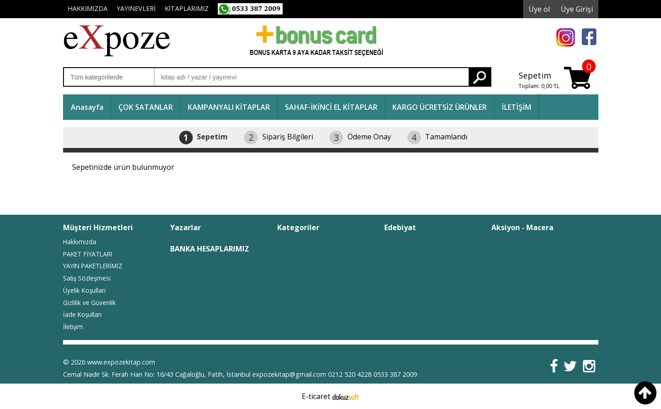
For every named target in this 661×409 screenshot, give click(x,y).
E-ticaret (316, 396)
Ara (479, 77)
